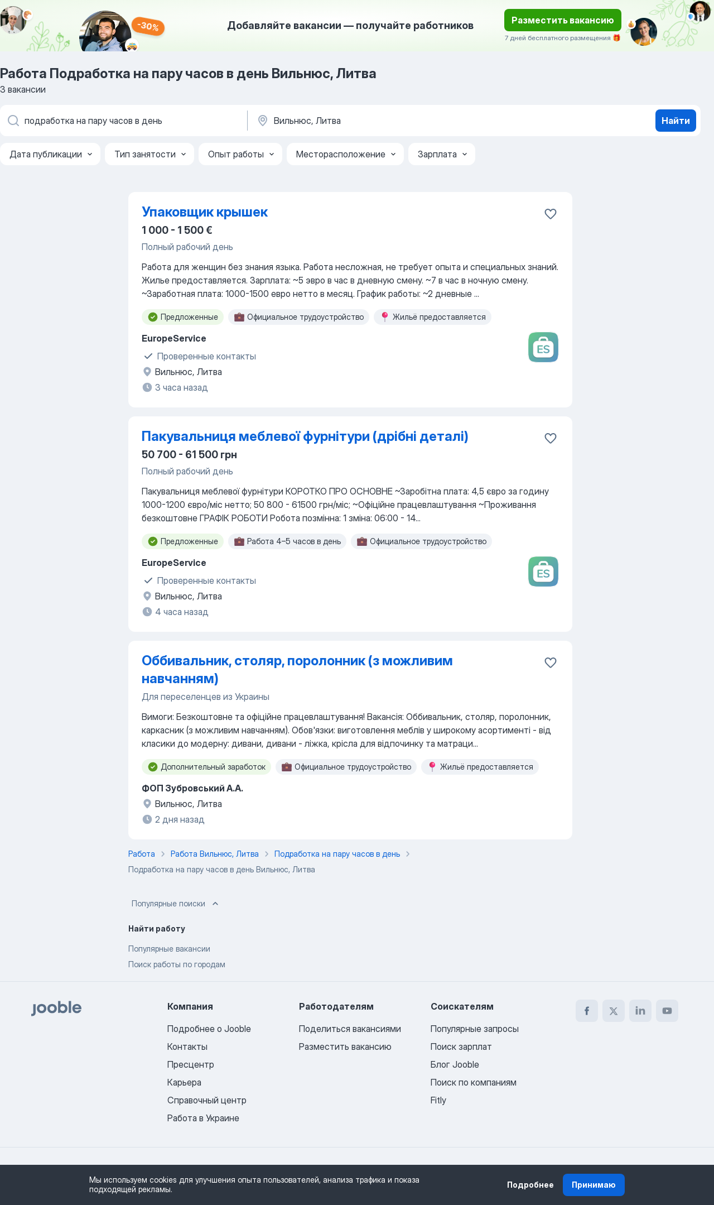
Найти (676, 120)
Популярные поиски (176, 903)
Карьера (184, 1082)
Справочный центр (207, 1100)
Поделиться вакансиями (350, 1028)
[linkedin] (640, 1011)
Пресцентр (190, 1064)
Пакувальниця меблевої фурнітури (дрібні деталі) (305, 436)
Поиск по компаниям (474, 1082)
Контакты (187, 1046)
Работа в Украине (203, 1118)
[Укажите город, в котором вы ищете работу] (372, 120)
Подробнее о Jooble (209, 1028)
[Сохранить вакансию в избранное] (550, 213)
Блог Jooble (455, 1064)
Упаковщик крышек (205, 212)
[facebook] (587, 1011)
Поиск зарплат (461, 1046)
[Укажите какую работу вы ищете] (122, 120)
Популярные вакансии (169, 948)
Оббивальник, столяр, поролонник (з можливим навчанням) (297, 669)
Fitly (438, 1100)
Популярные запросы (475, 1028)
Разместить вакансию (563, 20)
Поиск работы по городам (176, 964)
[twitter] (613, 1011)
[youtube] (667, 1011)
